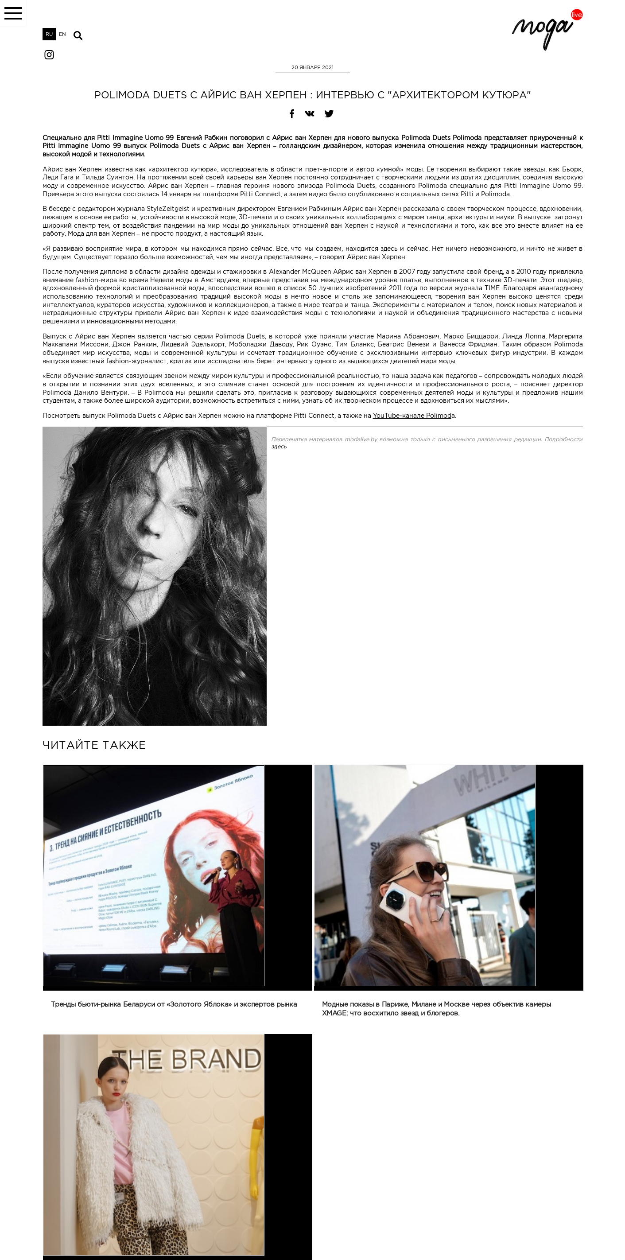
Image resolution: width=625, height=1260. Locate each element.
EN (62, 34)
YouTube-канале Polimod (412, 415)
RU (49, 34)
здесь (279, 446)
